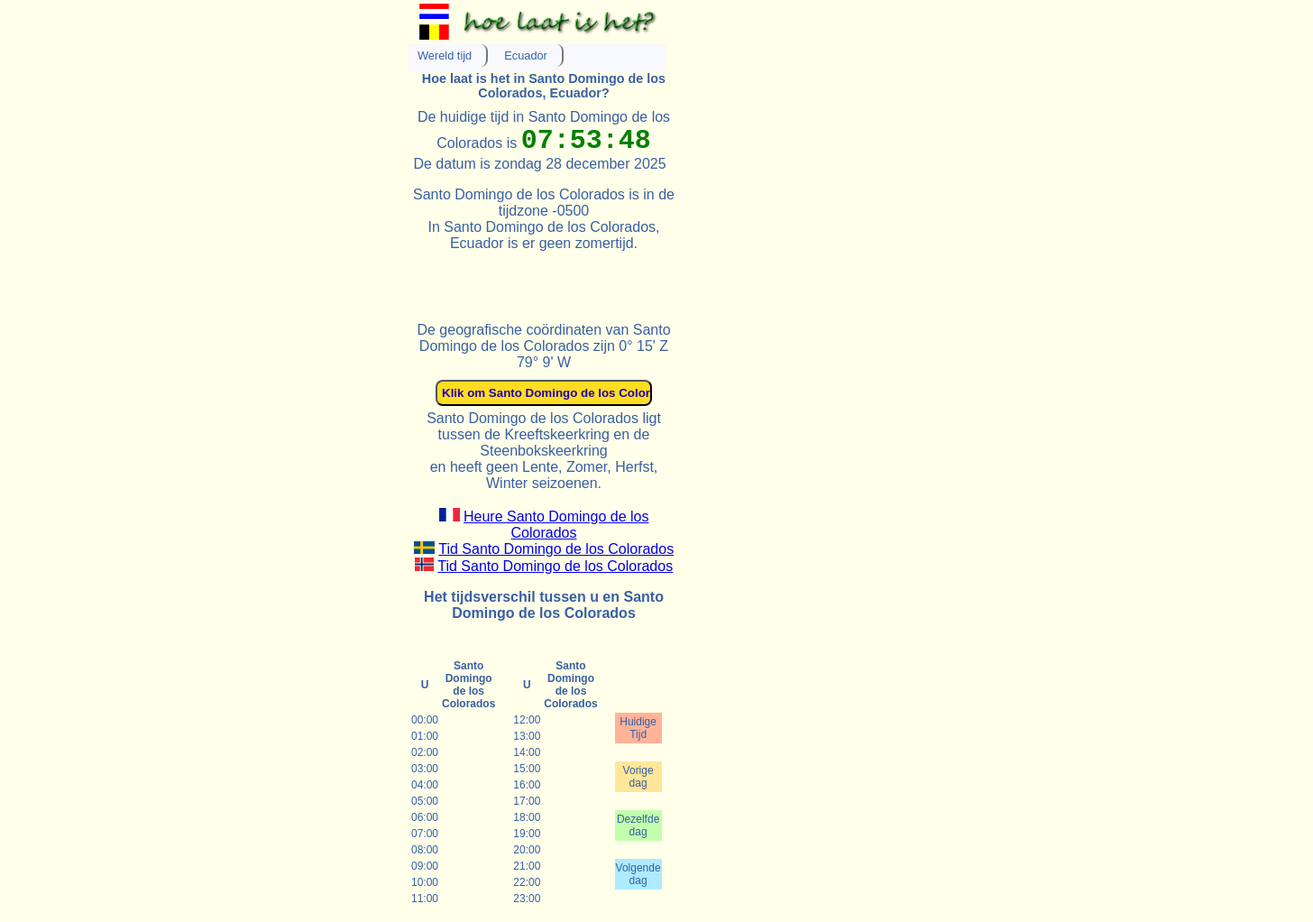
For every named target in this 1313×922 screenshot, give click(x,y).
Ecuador (525, 55)
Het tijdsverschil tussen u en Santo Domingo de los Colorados (544, 605)
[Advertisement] (620, 279)
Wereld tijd (445, 55)
